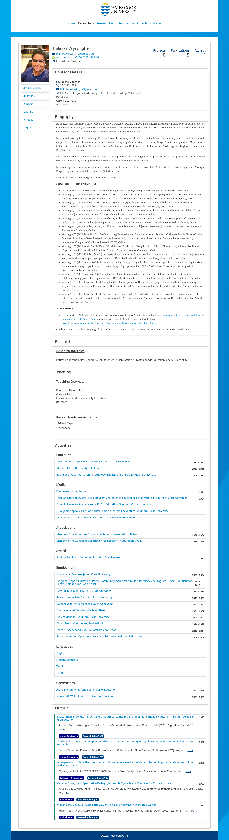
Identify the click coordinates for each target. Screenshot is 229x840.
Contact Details (32, 88)
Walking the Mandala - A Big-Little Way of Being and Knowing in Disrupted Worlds (106, 804)
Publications (126, 23)
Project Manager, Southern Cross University (82, 616)
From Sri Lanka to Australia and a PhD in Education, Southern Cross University (103, 504)
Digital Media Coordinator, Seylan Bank (80, 623)
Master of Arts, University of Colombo (79, 468)
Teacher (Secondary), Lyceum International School (86, 630)
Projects (142, 23)
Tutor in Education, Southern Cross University (83, 590)
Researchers (86, 23)
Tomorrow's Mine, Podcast (72, 491)
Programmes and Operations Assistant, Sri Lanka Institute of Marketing (99, 636)
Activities (156, 23)
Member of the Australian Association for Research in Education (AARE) (99, 540)
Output (27, 127)
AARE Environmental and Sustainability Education (86, 689)
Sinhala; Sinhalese (67, 659)
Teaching (28, 111)
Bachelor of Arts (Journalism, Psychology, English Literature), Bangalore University (106, 474)
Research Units (106, 23)
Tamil (59, 666)
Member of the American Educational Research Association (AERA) (96, 534)
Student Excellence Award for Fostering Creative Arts (88, 557)
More (63, 729)
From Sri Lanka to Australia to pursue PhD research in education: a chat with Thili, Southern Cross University (121, 497)
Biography (29, 95)
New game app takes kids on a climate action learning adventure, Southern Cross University (112, 511)
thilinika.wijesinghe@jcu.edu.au (75, 53)
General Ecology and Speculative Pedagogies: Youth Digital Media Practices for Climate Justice (114, 783)
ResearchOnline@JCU (93, 736)
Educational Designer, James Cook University (83, 574)
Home (72, 23)
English (60, 653)
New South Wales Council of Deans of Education (85, 696)
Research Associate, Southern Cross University (84, 597)
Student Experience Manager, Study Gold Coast (84, 603)
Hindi (59, 672)
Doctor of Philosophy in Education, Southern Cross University (93, 461)
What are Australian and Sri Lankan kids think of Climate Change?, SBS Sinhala (103, 517)
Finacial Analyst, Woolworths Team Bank (80, 610)
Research (28, 103)
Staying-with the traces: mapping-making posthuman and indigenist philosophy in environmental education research (125, 743)
